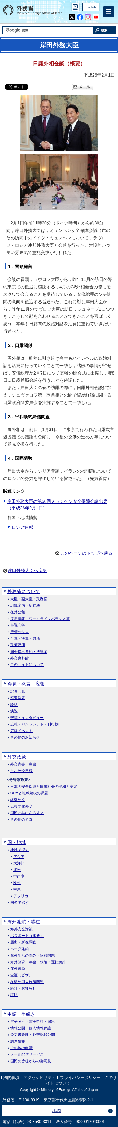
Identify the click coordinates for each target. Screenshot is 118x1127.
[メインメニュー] (108, 11)
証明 (14, 995)
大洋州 (18, 863)
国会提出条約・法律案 (28, 652)
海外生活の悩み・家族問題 (32, 956)
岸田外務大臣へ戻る (27, 570)
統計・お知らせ (23, 989)
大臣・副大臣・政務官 (28, 599)
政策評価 (17, 645)
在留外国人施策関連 (27, 982)
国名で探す (19, 903)
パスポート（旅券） (27, 936)
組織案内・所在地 (25, 606)
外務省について (23, 591)
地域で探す (19, 850)
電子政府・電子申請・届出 (32, 1022)
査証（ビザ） (21, 975)
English (91, 7)
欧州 (17, 883)
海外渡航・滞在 (23, 921)
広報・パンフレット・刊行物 (34, 724)
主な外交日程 (21, 771)
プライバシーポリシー (80, 1077)
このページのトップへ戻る (86, 553)
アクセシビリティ (40, 1077)
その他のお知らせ (25, 737)
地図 (56, 1110)
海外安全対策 (21, 929)
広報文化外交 (21, 807)
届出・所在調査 (23, 942)
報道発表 (17, 698)
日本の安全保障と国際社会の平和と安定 (43, 787)
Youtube (96, 17)
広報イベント (21, 731)
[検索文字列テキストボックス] (47, 30)
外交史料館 (19, 658)
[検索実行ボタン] (104, 30)
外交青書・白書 (23, 764)
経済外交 (17, 800)
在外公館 (17, 612)
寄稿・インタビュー (27, 718)
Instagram (88, 17)
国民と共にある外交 (27, 813)
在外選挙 (17, 969)
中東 (17, 889)
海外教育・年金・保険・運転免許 (38, 962)
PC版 (75, 7)
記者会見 (17, 692)
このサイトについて (27, 665)
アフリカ (20, 896)
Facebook (80, 17)
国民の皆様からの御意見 (30, 1061)
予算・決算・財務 (25, 639)
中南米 (18, 876)
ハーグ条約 (19, 949)
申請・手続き (21, 1014)
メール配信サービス (27, 1055)
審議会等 (17, 625)
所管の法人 (19, 632)
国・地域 (16, 842)
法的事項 (11, 1077)
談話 (14, 705)
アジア (18, 857)
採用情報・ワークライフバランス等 (40, 619)
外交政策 (16, 756)
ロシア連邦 (22, 527)
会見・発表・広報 (26, 683)
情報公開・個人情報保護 (30, 1028)
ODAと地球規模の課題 (29, 793)
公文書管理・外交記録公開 (32, 1035)
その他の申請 (21, 1048)
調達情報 (17, 1042)
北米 (17, 870)
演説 (14, 711)
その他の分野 (21, 820)
